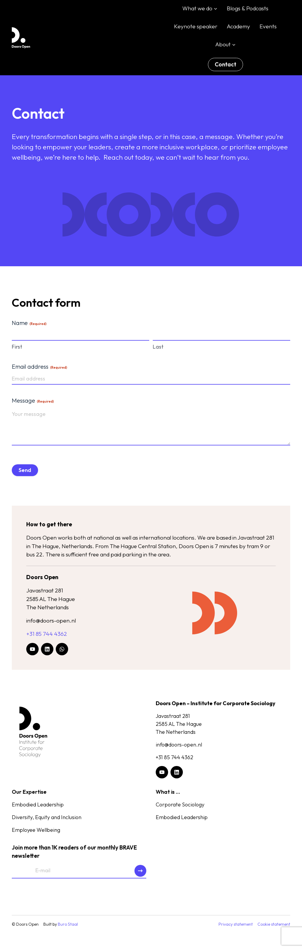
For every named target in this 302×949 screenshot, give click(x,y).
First (17, 346)
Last (158, 346)
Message (33, 400)
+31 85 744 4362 (47, 634)
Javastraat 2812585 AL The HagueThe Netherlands (51, 599)
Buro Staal (68, 925)
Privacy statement (236, 925)
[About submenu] (234, 44)
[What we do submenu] (215, 8)
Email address (39, 366)
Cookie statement (273, 925)
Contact (225, 64)
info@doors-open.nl (51, 621)
